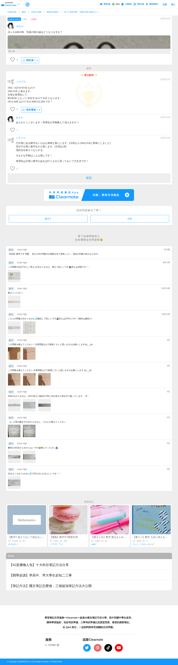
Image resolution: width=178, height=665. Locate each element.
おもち (20, 26)
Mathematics (53, 12)
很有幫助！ (31, 110)
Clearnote (11, 12)
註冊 (165, 4)
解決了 (48, 218)
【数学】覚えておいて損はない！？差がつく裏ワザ (36, 537)
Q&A (24, 12)
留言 (89, 178)
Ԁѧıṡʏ (93, 544)
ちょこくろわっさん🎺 (143, 544)
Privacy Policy (56, 662)
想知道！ (30, 60)
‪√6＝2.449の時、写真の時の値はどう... (82, 12)
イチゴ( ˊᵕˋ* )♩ (57, 544)
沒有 (129, 218)
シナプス (21, 81)
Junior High (36, 12)
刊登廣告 (53, 645)
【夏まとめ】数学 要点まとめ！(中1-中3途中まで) (118, 537)
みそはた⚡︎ (13, 544)
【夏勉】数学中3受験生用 (64, 537)
